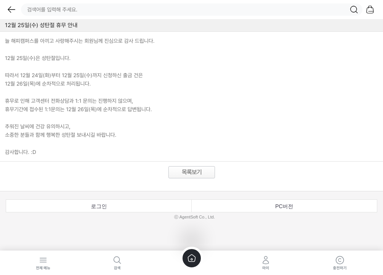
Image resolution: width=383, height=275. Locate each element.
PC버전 (284, 206)
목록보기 (192, 172)
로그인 (99, 206)
